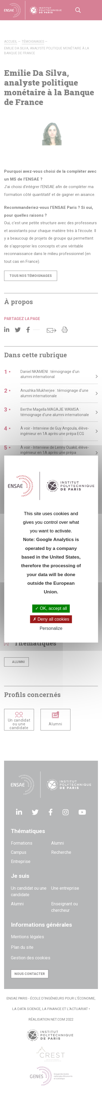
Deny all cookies (51, 619)
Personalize (51, 628)
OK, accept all (51, 608)
